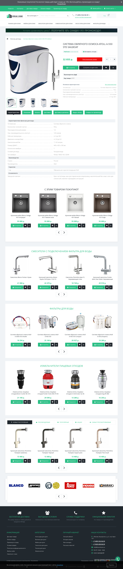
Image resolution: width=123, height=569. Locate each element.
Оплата (37, 112)
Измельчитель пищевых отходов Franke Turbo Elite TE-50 (48, 393)
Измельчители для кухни (64, 23)
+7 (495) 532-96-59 (98, 541)
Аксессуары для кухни (82, 23)
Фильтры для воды (99, 23)
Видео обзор (77, 112)
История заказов (68, 539)
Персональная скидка (89, 59)
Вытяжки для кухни (40, 539)
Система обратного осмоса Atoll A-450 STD (48, 335)
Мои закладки (67, 542)
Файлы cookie (11, 551)
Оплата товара (27, 8)
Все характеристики (110, 84)
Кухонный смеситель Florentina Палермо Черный (48, 452)
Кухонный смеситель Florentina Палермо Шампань (21, 452)
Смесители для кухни (45, 23)
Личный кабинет (68, 536)
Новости (55, 8)
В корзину (17, 345)
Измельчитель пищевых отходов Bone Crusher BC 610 (20, 393)
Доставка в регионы (62, 112)
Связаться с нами (12, 554)
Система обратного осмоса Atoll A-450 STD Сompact (75, 335)
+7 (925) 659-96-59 (98, 544)
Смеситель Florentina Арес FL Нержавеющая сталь (75, 278)
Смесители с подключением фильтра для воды (61, 251)
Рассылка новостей (68, 545)
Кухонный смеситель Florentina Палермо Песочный (102, 452)
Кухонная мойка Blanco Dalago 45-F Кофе (102, 216)
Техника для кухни (14, 23)
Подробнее (61, 4)
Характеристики (13, 112)
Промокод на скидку (42, 8)
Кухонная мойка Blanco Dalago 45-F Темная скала (48, 216)
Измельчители (39, 551)
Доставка (47, 112)
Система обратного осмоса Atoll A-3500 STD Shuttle (20, 335)
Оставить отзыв (90, 52)
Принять (111, 565)
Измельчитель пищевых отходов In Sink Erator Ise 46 (75, 393)
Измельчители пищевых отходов (61, 365)
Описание (27, 112)
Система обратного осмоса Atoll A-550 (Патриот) (102, 335)
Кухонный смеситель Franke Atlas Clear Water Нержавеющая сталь (102, 278)
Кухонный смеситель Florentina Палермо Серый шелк (75, 452)
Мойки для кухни (29, 23)
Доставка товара (13, 8)
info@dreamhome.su (98, 547)
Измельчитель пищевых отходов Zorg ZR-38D (102, 393)
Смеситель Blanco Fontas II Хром (20, 277)
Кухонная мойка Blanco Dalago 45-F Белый (75, 216)
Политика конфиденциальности (16, 548)
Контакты (64, 8)
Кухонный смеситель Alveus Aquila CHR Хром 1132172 (48, 278)
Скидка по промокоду (93, 112)
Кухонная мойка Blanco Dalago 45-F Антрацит (21, 216)
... (108, 23)
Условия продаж (11, 545)
